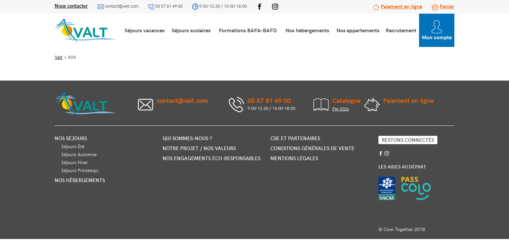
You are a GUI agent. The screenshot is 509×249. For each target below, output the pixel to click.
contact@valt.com (122, 6)
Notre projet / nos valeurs (199, 148)
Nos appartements (357, 30)
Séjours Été (72, 146)
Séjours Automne (79, 154)
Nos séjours (71, 138)
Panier (447, 6)
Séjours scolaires (191, 30)
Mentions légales (294, 158)
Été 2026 (340, 109)
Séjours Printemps (79, 170)
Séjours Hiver (74, 162)
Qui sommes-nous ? (187, 138)
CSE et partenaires (295, 138)
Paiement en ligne (401, 6)
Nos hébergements (307, 30)
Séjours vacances (145, 30)
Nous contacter (71, 5)
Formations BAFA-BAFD (248, 30)
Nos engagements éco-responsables (211, 158)
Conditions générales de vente (312, 148)
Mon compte (437, 30)
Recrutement (401, 30)
